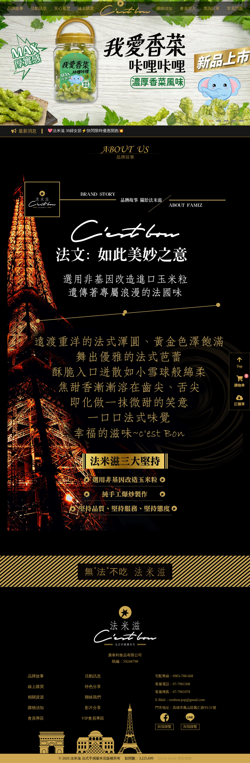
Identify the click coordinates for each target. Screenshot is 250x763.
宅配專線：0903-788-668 (174, 676)
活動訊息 (39, 8)
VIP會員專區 (93, 718)
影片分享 (93, 708)
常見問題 (235, 8)
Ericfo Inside (167, 758)
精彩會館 (185, 758)
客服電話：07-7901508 (172, 684)
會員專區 (36, 718)
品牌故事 (15, 8)
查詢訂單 (211, 8)
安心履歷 (62, 8)
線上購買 (86, 8)
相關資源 (36, 697)
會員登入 (188, 8)
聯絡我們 (93, 697)
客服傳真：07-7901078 (172, 692)
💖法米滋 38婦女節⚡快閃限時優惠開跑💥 (86, 131)
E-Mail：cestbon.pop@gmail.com (180, 700)
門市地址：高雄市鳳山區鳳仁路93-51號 (185, 708)
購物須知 (164, 8)
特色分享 (93, 686)
